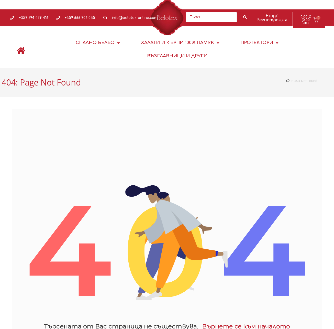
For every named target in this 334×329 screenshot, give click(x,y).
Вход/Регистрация (272, 18)
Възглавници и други (177, 56)
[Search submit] (245, 17)
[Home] (288, 80)
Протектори (259, 43)
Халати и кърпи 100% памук (180, 43)
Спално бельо (98, 43)
